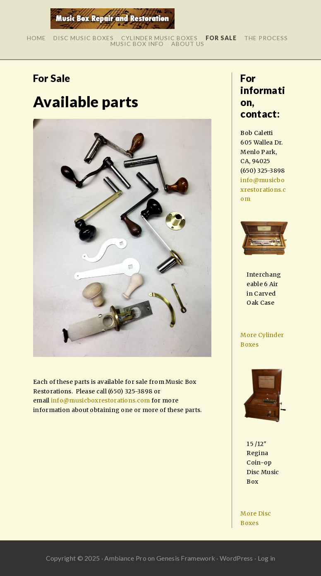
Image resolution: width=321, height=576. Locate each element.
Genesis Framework (185, 558)
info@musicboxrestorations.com (100, 400)
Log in (266, 558)
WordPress (236, 558)
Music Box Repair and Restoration (112, 21)
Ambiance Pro (125, 558)
